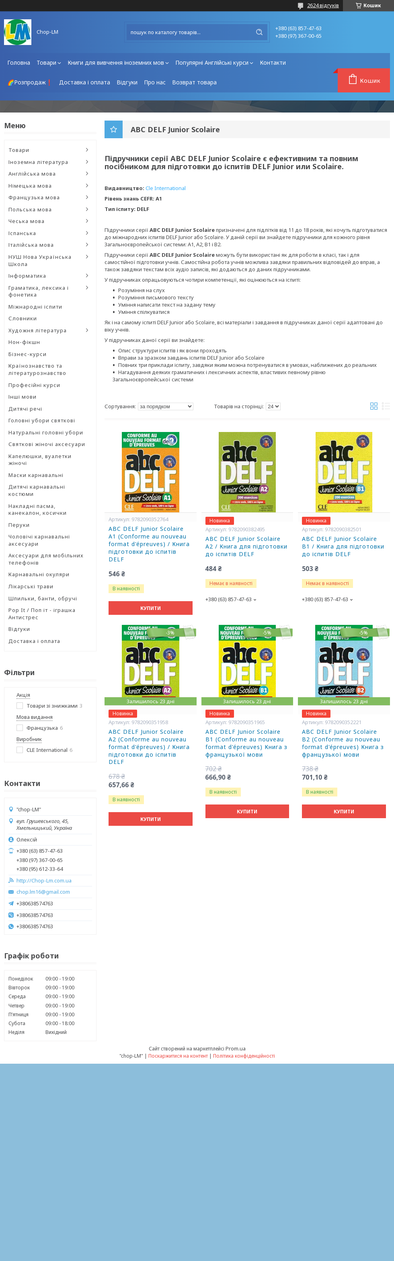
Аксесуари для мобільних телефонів (46, 559)
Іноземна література (38, 162)
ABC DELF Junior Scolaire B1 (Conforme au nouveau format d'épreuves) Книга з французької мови (246, 743)
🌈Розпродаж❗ (30, 82)
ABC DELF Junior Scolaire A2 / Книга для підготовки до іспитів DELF (246, 546)
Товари (46, 62)
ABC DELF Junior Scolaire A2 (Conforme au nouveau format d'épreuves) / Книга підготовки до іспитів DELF (149, 747)
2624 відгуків (323, 5)
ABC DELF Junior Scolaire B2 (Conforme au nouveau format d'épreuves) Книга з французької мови (343, 743)
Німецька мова (30, 185)
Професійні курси (34, 385)
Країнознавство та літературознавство (37, 369)
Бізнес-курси (27, 354)
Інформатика (27, 275)
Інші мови (22, 396)
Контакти (273, 62)
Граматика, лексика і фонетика (38, 291)
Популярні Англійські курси (211, 62)
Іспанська (22, 233)
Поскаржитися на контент (178, 1055)
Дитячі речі (25, 408)
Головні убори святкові (41, 420)
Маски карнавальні (36, 475)
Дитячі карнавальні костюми (36, 490)
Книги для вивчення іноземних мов (116, 62)
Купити (150, 608)
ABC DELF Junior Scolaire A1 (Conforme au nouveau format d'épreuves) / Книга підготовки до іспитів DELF (149, 544)
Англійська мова (32, 173)
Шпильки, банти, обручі (42, 598)
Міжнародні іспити (35, 306)
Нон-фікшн (24, 342)
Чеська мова (26, 221)
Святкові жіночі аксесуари (46, 444)
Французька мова (34, 197)
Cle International (166, 188)
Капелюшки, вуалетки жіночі (40, 459)
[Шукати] (259, 32)
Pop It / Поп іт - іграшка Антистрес (42, 613)
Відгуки (127, 82)
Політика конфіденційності (244, 1055)
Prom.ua (236, 1048)
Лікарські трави (30, 586)
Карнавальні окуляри (39, 574)
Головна (18, 62)
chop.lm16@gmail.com (43, 891)
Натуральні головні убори (45, 432)
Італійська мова (31, 244)
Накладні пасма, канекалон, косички (37, 509)
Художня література (37, 330)
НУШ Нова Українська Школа (40, 260)
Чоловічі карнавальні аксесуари (39, 540)
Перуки (19, 524)
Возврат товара (194, 82)
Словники (22, 318)
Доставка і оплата (84, 82)
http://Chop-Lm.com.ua (44, 880)
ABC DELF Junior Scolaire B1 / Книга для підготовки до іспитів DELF (343, 546)
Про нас (155, 82)
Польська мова (30, 209)
